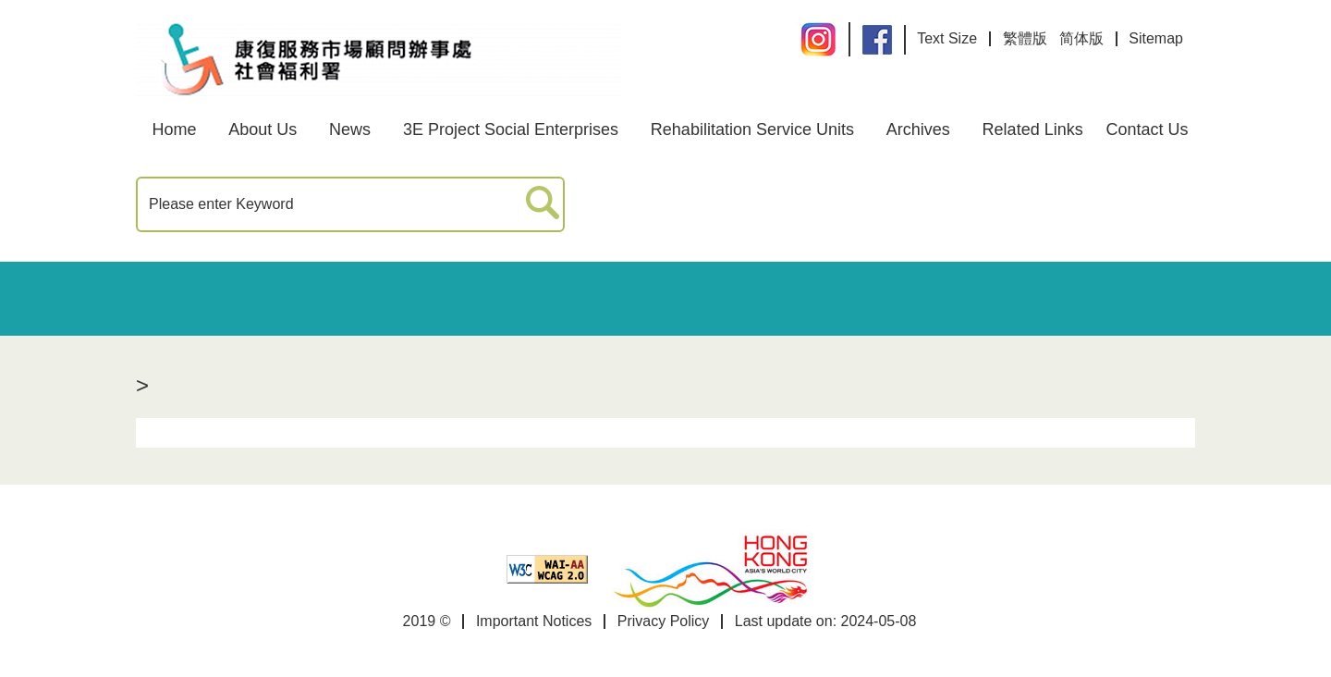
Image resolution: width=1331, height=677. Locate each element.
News (350, 129)
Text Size (947, 38)
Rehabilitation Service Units (752, 129)
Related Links (1033, 129)
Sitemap (1156, 38)
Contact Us (1147, 129)
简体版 (1081, 38)
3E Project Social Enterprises (510, 129)
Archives (918, 129)
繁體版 (1025, 38)
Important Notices (534, 621)
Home (174, 129)
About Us (262, 129)
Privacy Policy (663, 621)
